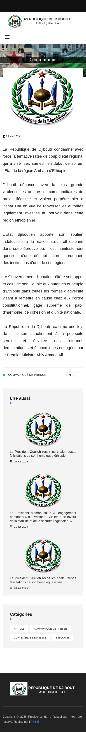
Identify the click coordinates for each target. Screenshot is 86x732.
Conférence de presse (30, 637)
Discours (62, 637)
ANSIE (34, 721)
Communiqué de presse (27, 374)
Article (19, 628)
